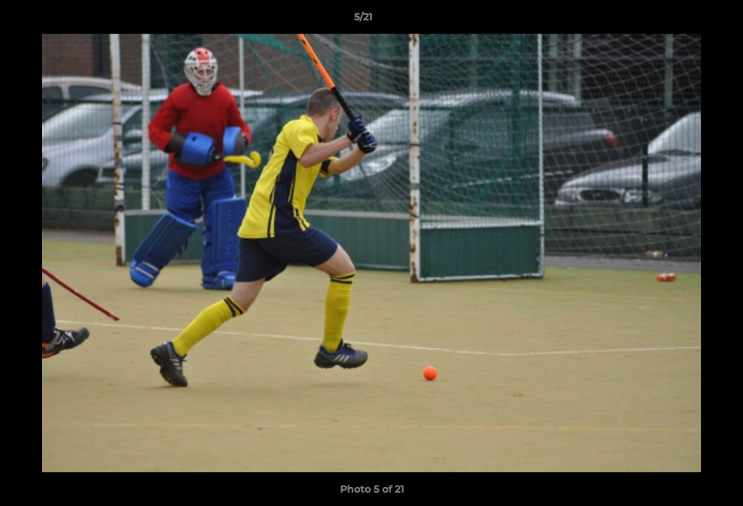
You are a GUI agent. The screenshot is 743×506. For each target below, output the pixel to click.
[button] (684, 20)
